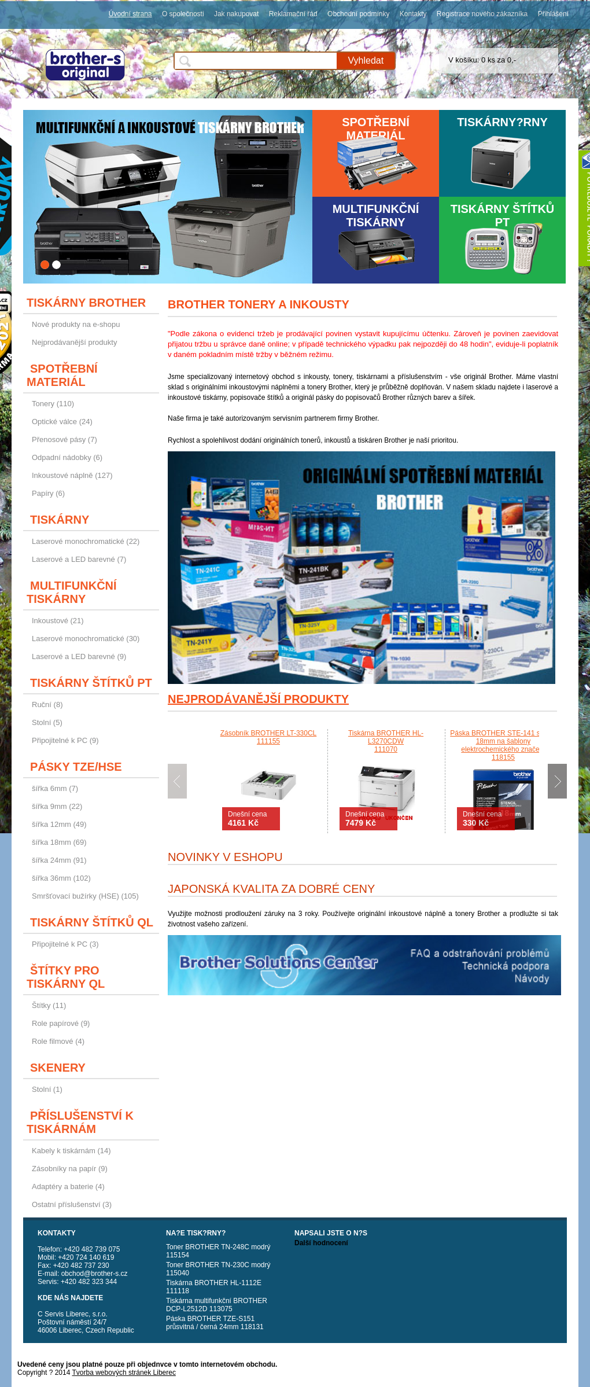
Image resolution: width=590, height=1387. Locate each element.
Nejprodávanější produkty (74, 342)
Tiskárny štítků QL (91, 922)
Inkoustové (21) (58, 620)
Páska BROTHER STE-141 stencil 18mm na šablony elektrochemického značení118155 (503, 745)
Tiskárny (59, 519)
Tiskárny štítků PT (503, 216)
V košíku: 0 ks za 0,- (482, 60)
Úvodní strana (130, 14)
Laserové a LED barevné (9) (79, 656)
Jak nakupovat (236, 14)
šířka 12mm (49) (59, 824)
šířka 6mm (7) (55, 788)
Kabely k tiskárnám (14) (71, 1150)
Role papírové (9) (61, 1023)
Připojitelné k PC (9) (65, 740)
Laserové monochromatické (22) (85, 541)
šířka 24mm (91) (59, 860)
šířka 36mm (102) (61, 878)
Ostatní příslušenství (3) (72, 1204)
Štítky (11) (49, 1005)
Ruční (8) (47, 704)
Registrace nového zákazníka (482, 14)
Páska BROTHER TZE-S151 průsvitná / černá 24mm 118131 (215, 1323)
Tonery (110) (53, 403)
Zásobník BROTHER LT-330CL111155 (268, 737)
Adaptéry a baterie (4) (68, 1186)
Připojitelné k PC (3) (65, 944)
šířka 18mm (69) (59, 842)
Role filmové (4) (58, 1041)
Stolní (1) (47, 1089)
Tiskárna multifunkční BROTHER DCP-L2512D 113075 (216, 1305)
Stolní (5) (47, 722)
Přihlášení (553, 14)
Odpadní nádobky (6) (67, 457)
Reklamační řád (293, 14)
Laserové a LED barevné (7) (79, 559)
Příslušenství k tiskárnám (80, 1122)
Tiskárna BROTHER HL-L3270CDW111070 (385, 741)
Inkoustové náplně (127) (72, 475)
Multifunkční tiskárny (376, 216)
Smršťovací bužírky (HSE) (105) (85, 896)
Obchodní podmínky (358, 14)
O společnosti (183, 14)
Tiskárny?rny (502, 122)
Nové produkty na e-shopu (76, 324)
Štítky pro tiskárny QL (66, 977)
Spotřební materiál (376, 129)
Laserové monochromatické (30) (85, 638)
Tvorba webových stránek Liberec (124, 1372)
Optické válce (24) (62, 421)
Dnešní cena (247, 818)
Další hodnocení (321, 1243)
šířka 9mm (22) (57, 806)
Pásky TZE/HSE (76, 766)
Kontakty (413, 14)
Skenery (58, 1067)
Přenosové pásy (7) (64, 439)
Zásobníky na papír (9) (70, 1168)
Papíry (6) (48, 493)
